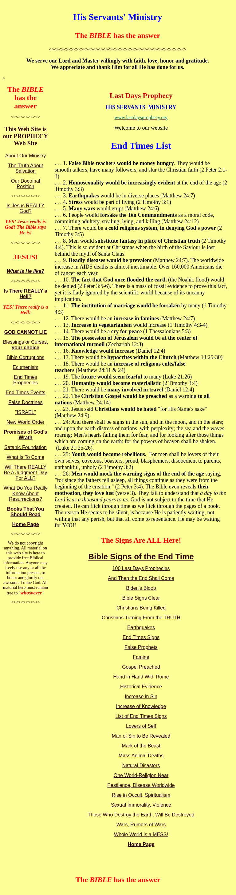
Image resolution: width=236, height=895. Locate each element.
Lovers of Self (141, 726)
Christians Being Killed (141, 607)
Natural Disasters (141, 765)
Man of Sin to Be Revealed (141, 736)
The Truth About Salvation (25, 168)
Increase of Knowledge (141, 706)
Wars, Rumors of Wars (141, 824)
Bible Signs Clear (141, 598)
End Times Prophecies (25, 380)
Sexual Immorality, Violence (141, 805)
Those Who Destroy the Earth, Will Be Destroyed (141, 814)
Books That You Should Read (25, 511)
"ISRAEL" (25, 412)
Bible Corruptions (26, 357)
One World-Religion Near (141, 775)
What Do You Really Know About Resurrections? (25, 493)
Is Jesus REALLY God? (25, 208)
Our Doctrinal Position (25, 183)
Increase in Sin (141, 696)
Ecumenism (25, 367)
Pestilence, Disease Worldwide (141, 785)
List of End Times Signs (141, 716)
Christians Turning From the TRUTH (141, 617)
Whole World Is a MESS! (141, 834)
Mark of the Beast (141, 745)
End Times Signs (141, 637)
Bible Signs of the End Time (141, 556)
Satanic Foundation (25, 447)
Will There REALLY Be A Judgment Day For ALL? (25, 472)
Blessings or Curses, (25, 344)
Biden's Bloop (141, 588)
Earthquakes (141, 627)
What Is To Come (25, 457)
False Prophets (141, 647)
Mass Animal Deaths (141, 755)
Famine (141, 657)
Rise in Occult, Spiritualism (141, 795)
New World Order (25, 422)
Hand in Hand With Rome (141, 676)
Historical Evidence (141, 686)
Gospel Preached (141, 667)
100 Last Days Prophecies (141, 568)
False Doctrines (25, 402)
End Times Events (25, 392)
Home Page (25, 524)
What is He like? (26, 271)
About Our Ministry (25, 155)
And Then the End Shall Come (141, 578)
